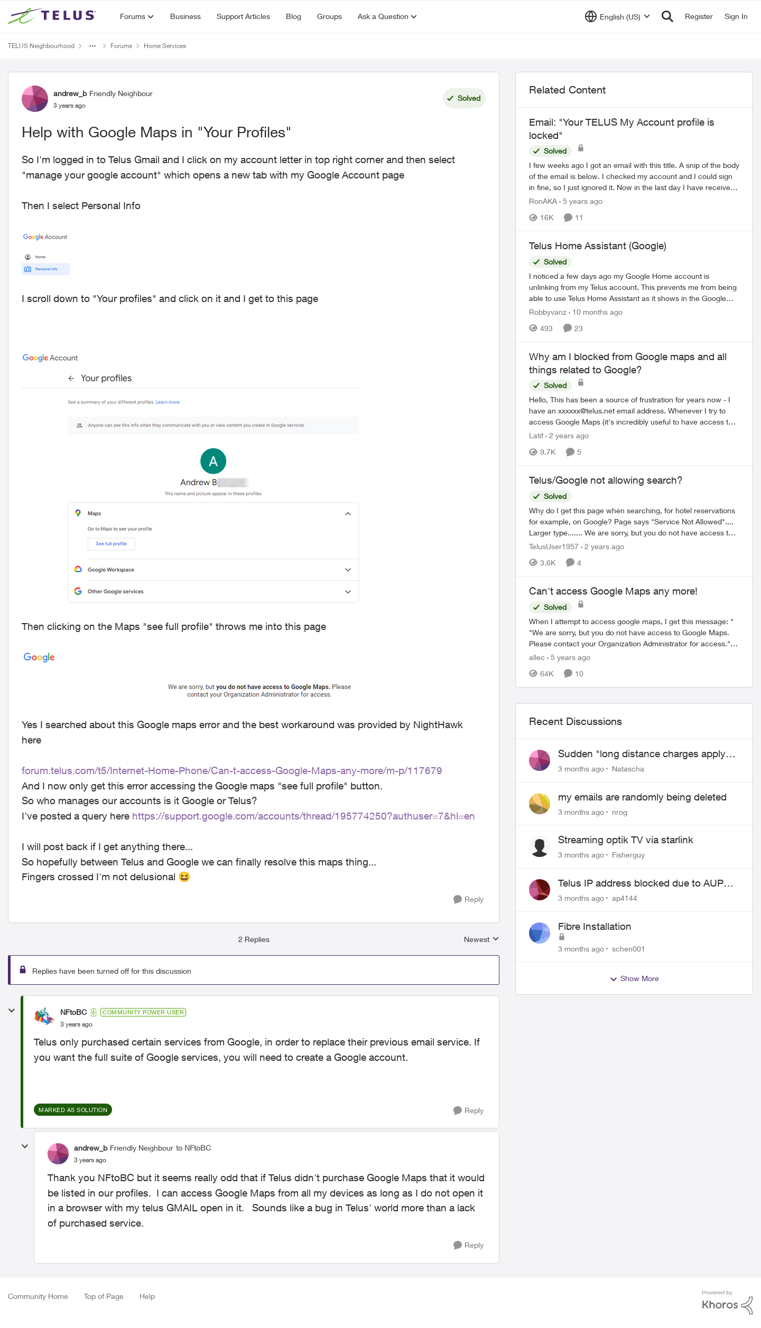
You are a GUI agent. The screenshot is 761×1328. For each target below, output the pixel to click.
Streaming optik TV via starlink (625, 839)
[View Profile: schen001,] (539, 933)
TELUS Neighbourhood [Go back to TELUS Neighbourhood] (41, 46)
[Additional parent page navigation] (92, 46)
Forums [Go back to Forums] (121, 46)
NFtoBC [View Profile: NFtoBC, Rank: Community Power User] (73, 1011)
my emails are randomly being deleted (642, 797)
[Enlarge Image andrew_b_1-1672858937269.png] (191, 478)
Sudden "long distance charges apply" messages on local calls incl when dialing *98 (644, 754)
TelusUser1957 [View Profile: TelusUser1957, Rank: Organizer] (554, 546)
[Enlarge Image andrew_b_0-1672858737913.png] (46, 252)
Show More (634, 978)
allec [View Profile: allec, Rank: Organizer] (537, 657)
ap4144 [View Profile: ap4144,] (624, 897)
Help (147, 1296)
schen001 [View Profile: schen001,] (628, 948)
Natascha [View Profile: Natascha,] (628, 768)
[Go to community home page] (53, 16)
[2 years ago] (567, 435)
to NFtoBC (193, 1147)
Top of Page (104, 1296)
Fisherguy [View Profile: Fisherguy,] (628, 854)
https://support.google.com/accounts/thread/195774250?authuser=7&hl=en (303, 816)
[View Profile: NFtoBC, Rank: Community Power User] (44, 1018)
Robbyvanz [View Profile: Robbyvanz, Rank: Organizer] (548, 311)
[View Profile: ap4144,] (539, 889)
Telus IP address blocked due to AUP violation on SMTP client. (640, 883)
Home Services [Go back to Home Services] (165, 46)
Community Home (38, 1296)
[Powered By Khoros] (727, 1303)
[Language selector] (617, 16)
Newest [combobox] (481, 940)
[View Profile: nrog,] (539, 803)
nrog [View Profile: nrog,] (619, 811)
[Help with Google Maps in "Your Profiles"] (76, 1024)
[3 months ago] (581, 768)
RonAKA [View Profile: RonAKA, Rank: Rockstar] (543, 200)
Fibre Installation (595, 926)
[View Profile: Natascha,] (539, 760)
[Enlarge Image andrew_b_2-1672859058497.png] (188, 675)
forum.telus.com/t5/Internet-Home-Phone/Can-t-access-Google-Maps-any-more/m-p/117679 (232, 770)
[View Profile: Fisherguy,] (539, 846)
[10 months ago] (596, 311)
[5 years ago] (580, 200)
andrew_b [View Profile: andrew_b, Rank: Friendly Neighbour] (70, 93)
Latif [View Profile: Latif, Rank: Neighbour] (536, 435)
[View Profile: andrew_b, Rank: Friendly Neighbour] (35, 99)
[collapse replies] (11, 1010)
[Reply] (468, 899)
